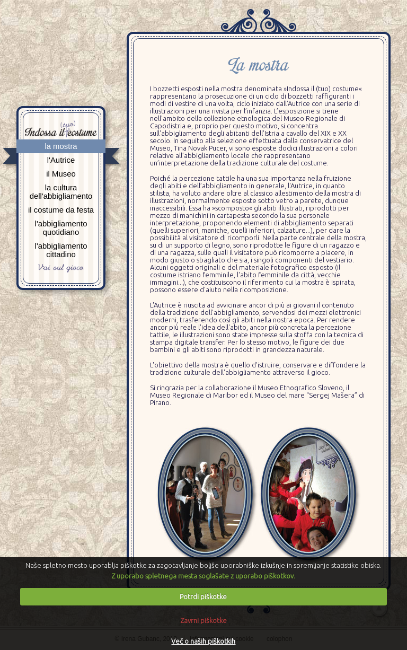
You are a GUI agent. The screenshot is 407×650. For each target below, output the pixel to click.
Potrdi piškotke (203, 596)
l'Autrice (61, 160)
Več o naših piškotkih (203, 641)
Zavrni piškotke (203, 620)
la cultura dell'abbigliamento (61, 191)
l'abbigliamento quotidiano (61, 227)
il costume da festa (61, 210)
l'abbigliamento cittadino (61, 250)
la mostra (61, 146)
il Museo (60, 174)
